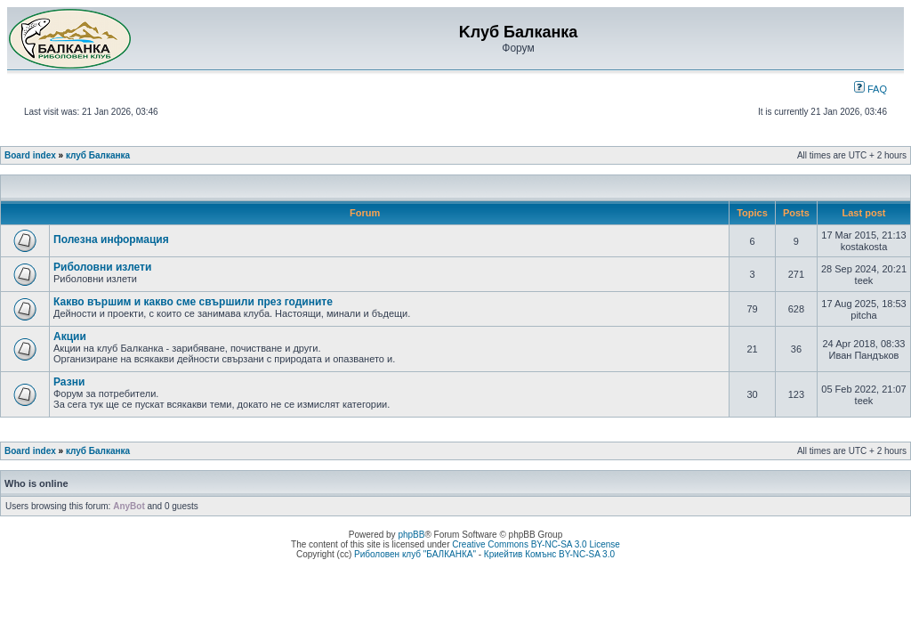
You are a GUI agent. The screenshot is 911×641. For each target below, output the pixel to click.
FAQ (870, 89)
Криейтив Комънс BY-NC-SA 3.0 (549, 554)
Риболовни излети (102, 267)
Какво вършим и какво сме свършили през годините (193, 302)
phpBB (411, 535)
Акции (69, 336)
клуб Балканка (98, 155)
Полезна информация (111, 239)
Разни (69, 382)
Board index (30, 155)
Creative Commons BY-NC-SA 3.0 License (536, 544)
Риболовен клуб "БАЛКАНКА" (415, 554)
